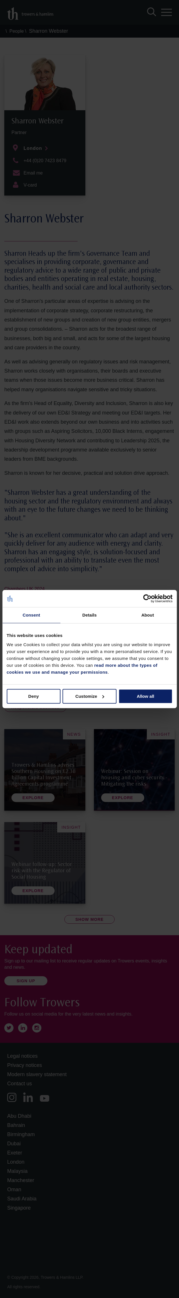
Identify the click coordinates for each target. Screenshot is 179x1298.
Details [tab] (89, 615)
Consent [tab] (31, 615)
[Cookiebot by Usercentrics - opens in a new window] (147, 598)
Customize (89, 696)
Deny (33, 696)
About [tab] (147, 615)
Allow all (145, 696)
